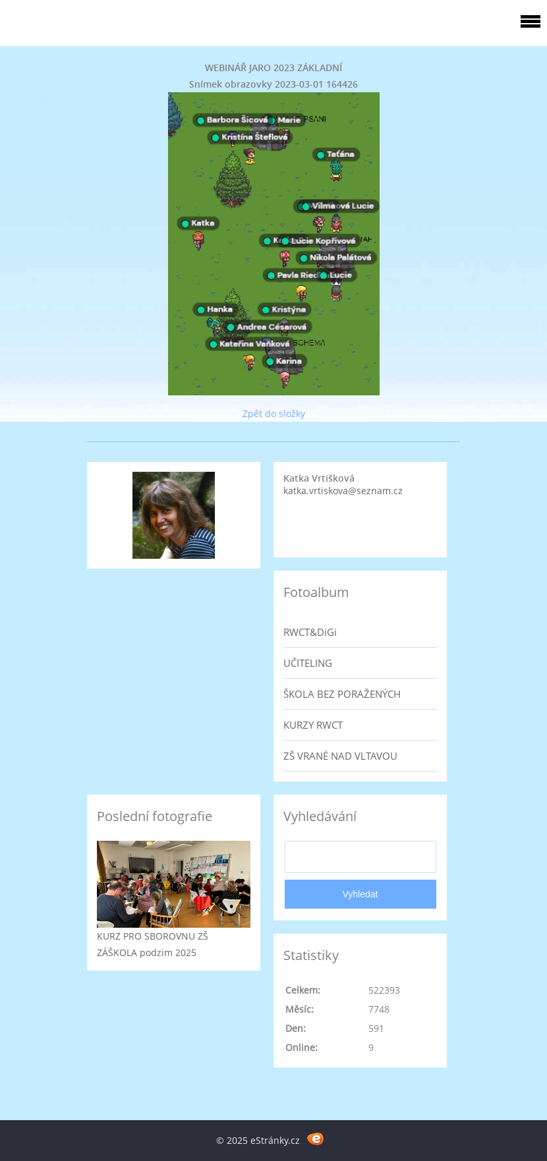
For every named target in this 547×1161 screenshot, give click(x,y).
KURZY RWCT (313, 724)
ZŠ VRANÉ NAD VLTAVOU (340, 755)
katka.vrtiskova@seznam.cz (343, 490)
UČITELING (307, 662)
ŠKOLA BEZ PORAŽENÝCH (342, 693)
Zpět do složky (274, 413)
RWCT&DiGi (310, 631)
